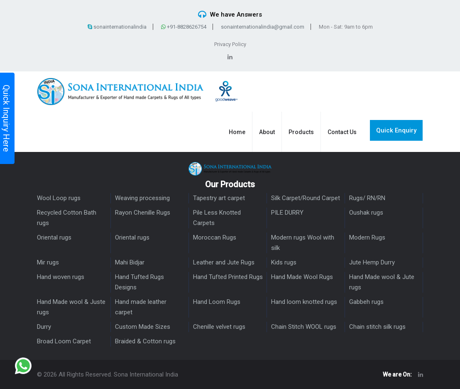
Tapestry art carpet (219, 198)
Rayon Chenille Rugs (142, 212)
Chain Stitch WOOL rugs (303, 326)
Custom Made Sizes (142, 326)
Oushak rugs (366, 212)
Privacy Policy (230, 44)
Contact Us (342, 132)
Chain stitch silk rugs (377, 326)
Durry (44, 326)
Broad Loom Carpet (64, 341)
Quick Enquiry (396, 130)
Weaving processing (142, 198)
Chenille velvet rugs (219, 326)
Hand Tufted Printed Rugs (228, 277)
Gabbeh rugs (366, 302)
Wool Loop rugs (59, 198)
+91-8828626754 (183, 27)
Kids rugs (283, 262)
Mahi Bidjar (129, 262)
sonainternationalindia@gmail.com (262, 27)
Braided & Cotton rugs (145, 341)
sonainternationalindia (117, 27)
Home (237, 132)
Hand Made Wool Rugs (302, 277)
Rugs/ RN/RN (367, 198)
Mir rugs (48, 262)
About (267, 132)
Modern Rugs (367, 237)
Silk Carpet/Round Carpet (305, 198)
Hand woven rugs (60, 277)
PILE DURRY (287, 212)
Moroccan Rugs (214, 237)
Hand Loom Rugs (216, 302)
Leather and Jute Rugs (223, 262)
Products (301, 132)
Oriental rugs (54, 237)
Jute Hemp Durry (372, 262)
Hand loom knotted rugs (304, 302)
